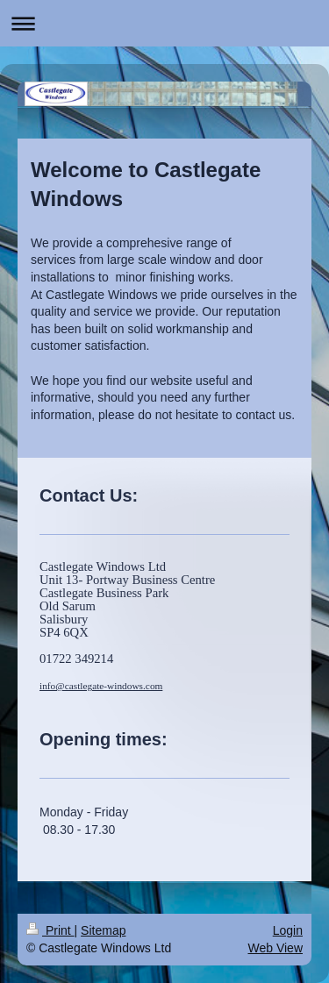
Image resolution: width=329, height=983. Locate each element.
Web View (275, 948)
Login (288, 930)
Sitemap (103, 930)
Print (50, 930)
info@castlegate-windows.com (100, 685)
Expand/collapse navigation (164, 23)
